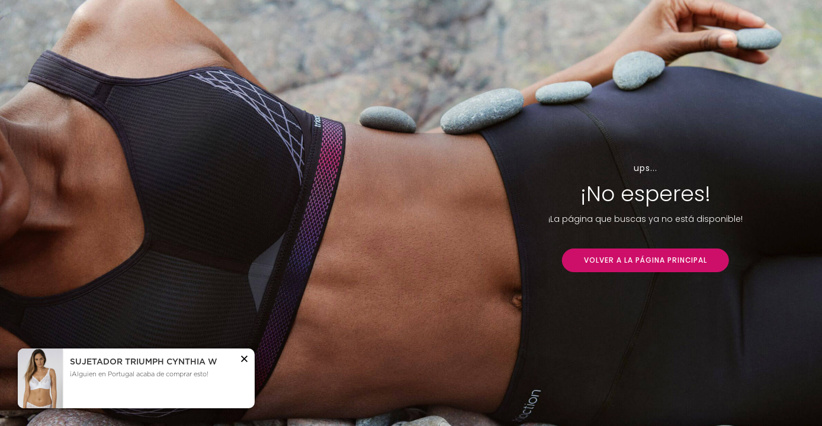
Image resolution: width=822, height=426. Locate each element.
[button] (244, 360)
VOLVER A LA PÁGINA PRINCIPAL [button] (645, 260)
